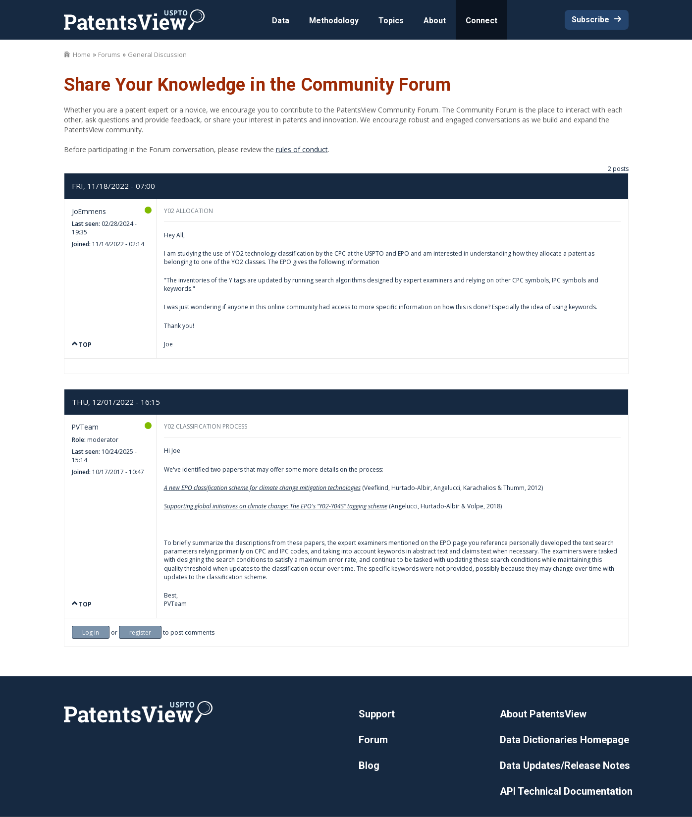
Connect (481, 20)
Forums (109, 54)
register (140, 632)
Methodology (334, 20)
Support (377, 714)
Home (82, 54)
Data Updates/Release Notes (565, 765)
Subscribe (590, 19)
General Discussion (157, 54)
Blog (369, 765)
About (435, 20)
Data (280, 20)
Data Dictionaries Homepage (564, 740)
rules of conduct (302, 149)
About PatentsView (543, 714)
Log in (90, 632)
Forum (373, 740)
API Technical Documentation (566, 791)
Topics (391, 20)
